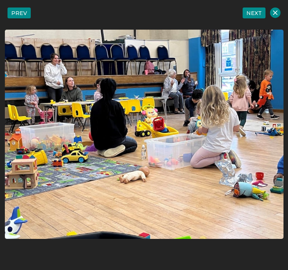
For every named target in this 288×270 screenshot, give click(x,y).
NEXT (254, 13)
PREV (19, 13)
